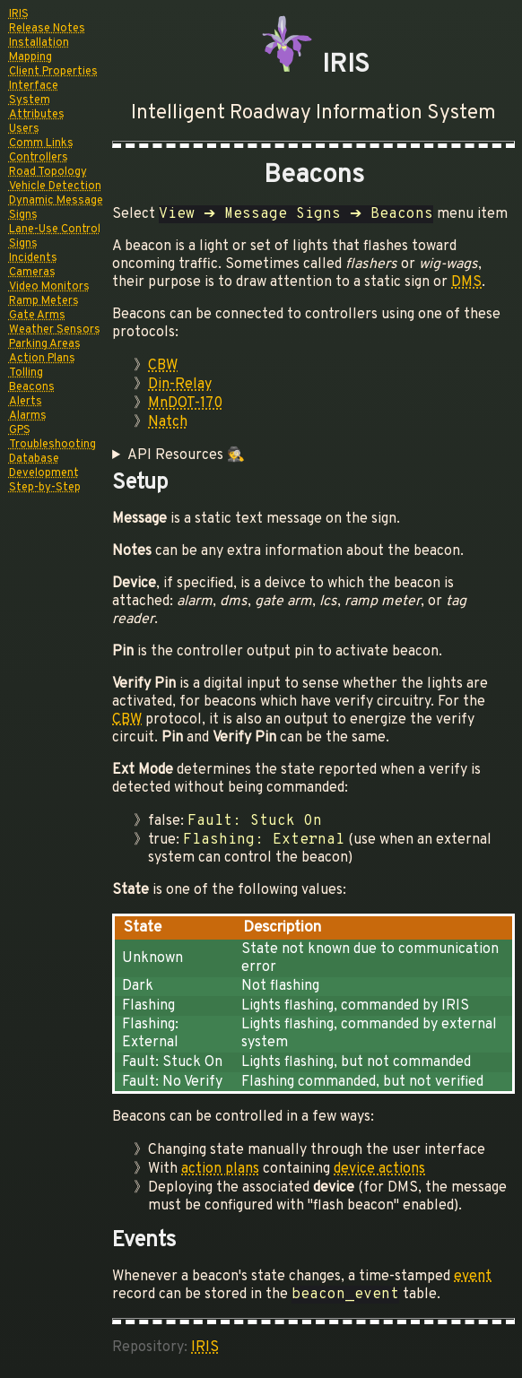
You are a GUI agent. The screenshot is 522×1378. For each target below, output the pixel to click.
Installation (39, 43)
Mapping (30, 57)
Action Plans (42, 358)
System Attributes (37, 107)
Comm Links (41, 143)
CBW (163, 366)
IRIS (19, 14)
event (473, 1277)
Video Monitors (49, 287)
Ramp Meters (44, 301)
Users (24, 129)
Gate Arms (37, 315)
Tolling (26, 373)
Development (44, 473)
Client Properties (53, 72)
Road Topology (48, 172)
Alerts (25, 401)
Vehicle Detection (55, 186)
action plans (220, 1169)
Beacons (32, 387)
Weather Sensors (54, 330)
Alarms (28, 416)
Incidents (33, 258)
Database (34, 459)
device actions (379, 1169)
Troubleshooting (52, 445)
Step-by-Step (45, 488)
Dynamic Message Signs (56, 208)
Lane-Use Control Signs (54, 236)
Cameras (32, 272)
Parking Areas (45, 344)
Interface (33, 86)
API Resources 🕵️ (186, 455)
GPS (19, 430)
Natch (167, 422)
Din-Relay (180, 385)
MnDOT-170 (185, 403)
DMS (466, 282)
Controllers (38, 158)
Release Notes (47, 29)
